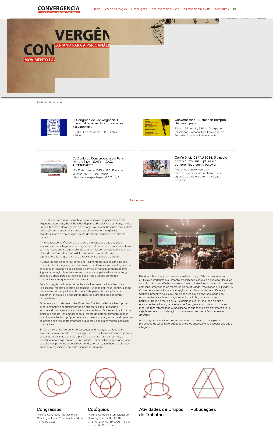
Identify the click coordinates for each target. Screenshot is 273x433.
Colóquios (98, 409)
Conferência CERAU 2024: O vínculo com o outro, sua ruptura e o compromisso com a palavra (201, 161)
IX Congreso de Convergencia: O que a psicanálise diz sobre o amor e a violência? (98, 123)
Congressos (49, 409)
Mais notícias (136, 200)
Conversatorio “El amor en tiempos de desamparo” (200, 121)
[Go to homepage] (58, 9)
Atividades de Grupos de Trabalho (161, 411)
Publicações (203, 409)
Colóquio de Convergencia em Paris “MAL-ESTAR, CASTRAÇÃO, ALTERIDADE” (98, 162)
